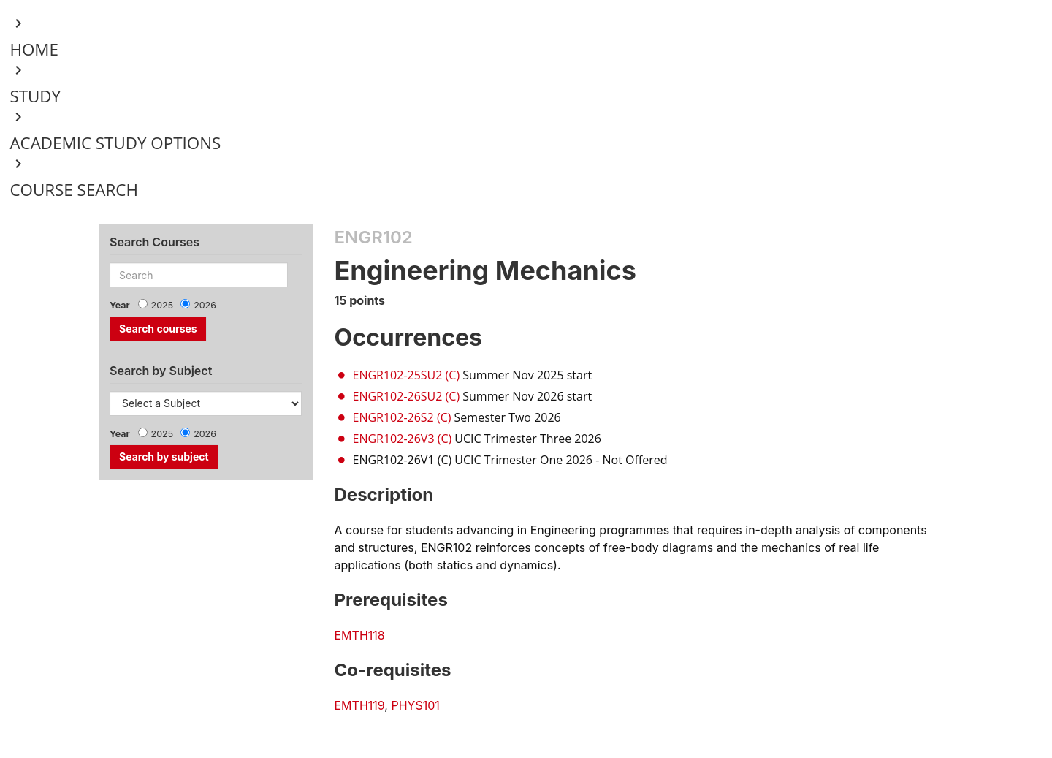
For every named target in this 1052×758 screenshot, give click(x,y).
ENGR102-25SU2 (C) (406, 375)
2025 (162, 305)
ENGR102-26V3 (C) (402, 439)
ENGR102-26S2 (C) (402, 417)
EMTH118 (360, 635)
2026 (205, 305)
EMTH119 (360, 705)
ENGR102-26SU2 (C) (406, 396)
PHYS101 (415, 705)
